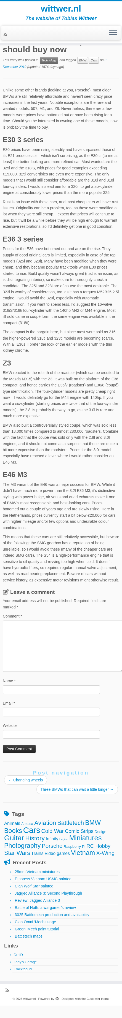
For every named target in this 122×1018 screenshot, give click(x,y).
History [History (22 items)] (34, 838)
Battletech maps (29, 936)
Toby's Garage (25, 962)
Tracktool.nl (23, 969)
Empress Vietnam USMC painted (43, 879)
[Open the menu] (113, 33)
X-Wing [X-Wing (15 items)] (105, 853)
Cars (94, 60)
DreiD (18, 955)
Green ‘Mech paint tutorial (37, 929)
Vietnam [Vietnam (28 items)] (83, 852)
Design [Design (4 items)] (101, 832)
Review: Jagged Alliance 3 (37, 900)
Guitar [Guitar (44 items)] (14, 838)
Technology (49, 60)
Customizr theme (97, 998)
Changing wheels (25, 780)
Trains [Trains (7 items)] (37, 853)
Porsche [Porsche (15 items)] (52, 846)
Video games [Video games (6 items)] (57, 853)
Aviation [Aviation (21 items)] (45, 822)
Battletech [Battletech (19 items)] (70, 822)
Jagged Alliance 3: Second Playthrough (48, 893)
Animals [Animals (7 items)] (12, 823)
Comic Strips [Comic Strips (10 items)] (79, 831)
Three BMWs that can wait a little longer (77, 789)
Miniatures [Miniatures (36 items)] (85, 838)
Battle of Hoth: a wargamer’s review (45, 907)
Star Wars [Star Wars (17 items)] (17, 853)
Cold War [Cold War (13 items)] (52, 831)
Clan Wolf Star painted (34, 886)
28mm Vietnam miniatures (37, 872)
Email (9, 703)
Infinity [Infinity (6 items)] (52, 838)
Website (10, 725)
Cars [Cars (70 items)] (31, 830)
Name (9, 681)
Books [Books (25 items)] (13, 830)
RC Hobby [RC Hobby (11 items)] (98, 846)
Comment (12, 616)
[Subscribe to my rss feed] (6, 34)
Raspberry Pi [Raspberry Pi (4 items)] (74, 846)
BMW (82, 60)
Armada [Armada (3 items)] (27, 824)
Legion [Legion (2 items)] (63, 839)
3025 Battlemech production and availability (52, 915)
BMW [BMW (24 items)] (93, 822)
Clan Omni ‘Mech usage (35, 922)
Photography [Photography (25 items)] (22, 845)
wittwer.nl (61, 8)
